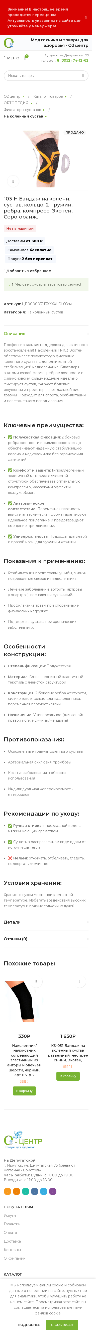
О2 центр (13, 96)
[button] (24, 1090)
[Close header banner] (86, 17)
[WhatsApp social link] (25, 1191)
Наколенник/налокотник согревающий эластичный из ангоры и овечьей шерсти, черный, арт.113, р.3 (24, 1060)
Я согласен (62, 1325)
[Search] (46, 75)
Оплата (10, 1232)
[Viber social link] (52, 1191)
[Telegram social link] (43, 1191)
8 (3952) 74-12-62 (72, 60)
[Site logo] (9, 42)
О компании (15, 1258)
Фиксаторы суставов (23, 109)
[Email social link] (7, 1191)
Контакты (12, 1250)
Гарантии (12, 1224)
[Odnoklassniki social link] (16, 1191)
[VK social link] (34, 1191)
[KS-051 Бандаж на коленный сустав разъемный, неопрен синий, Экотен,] (67, 1001)
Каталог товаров (48, 96)
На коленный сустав (24, 116)
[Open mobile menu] (11, 58)
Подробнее (29, 1325)
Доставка (12, 1241)
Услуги (10, 1215)
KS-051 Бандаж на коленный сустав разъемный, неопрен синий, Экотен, (68, 1053)
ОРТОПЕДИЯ (17, 103)
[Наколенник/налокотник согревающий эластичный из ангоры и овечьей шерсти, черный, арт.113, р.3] (24, 1001)
